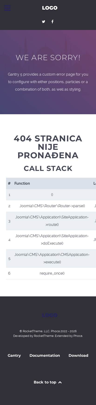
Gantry (14, 355)
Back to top (48, 382)
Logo (49, 8)
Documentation (45, 355)
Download (78, 355)
